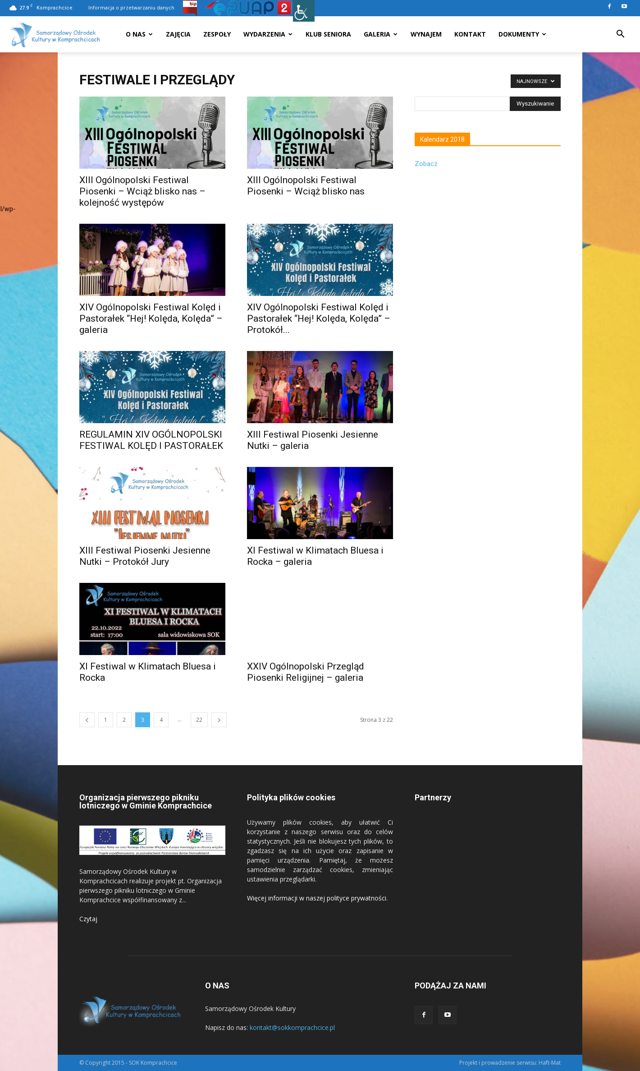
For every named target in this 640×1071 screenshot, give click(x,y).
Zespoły (217, 34)
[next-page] (219, 719)
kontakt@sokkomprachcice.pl (292, 1027)
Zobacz (426, 164)
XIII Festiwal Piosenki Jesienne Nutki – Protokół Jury (144, 556)
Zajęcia (178, 34)
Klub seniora (328, 34)
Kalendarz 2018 (442, 139)
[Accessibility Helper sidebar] (304, 11)
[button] (620, 35)
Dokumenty (522, 34)
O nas (139, 34)
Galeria (381, 34)
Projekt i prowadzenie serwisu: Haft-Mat (510, 1062)
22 (199, 720)
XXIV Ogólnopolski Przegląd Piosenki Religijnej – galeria (305, 672)
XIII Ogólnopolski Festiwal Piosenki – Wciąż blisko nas (306, 186)
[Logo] (55, 34)
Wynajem (426, 34)
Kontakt (470, 34)
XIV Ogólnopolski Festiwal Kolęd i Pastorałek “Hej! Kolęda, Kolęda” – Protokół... (318, 318)
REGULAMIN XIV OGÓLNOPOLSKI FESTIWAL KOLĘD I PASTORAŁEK (151, 440)
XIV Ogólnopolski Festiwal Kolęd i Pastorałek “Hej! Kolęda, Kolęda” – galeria (151, 318)
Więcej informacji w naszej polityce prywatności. (317, 898)
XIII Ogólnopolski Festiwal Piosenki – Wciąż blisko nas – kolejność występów (142, 191)
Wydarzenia (268, 34)
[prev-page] (87, 719)
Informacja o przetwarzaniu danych (131, 7)
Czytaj (88, 918)
